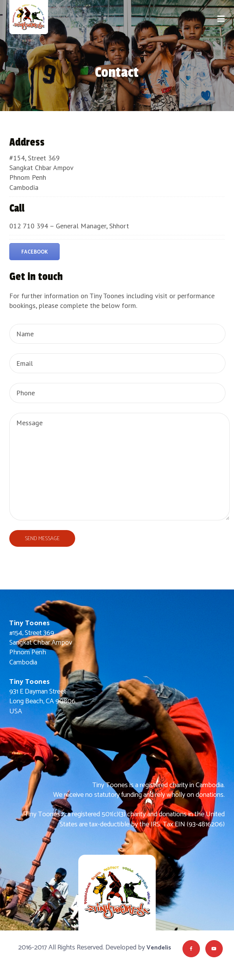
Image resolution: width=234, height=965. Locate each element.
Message (119, 467)
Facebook (34, 252)
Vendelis (158, 947)
